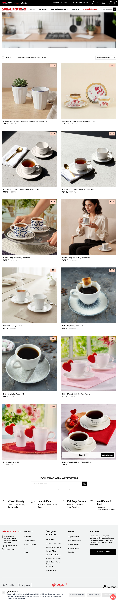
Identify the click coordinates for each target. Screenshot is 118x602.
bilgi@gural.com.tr (11, 546)
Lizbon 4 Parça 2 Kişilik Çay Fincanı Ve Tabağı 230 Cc (21, 189)
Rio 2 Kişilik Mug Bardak (11, 462)
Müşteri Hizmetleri (74, 537)
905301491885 (10, 549)
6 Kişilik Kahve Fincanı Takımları (53, 563)
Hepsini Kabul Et (109, 595)
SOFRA (23, 9)
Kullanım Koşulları (29, 540)
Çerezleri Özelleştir (77, 595)
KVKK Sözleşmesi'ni (53, 489)
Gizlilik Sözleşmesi (30, 544)
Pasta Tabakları (51, 571)
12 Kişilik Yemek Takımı (53, 543)
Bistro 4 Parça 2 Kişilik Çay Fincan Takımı (76, 394)
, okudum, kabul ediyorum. (59, 489)
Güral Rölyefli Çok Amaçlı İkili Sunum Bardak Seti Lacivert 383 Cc (25, 121)
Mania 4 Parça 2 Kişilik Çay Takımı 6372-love (77, 462)
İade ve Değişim (73, 548)
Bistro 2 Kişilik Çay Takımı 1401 (13, 394)
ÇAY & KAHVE (43, 9)
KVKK (25, 548)
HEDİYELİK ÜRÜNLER (90, 9)
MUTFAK (32, 9)
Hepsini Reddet (93, 595)
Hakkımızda (27, 537)
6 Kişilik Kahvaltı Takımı (53, 555)
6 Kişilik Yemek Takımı (53, 547)
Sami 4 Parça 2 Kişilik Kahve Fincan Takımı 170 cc (78, 121)
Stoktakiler (6, 57)
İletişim (26, 552)
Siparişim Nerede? (74, 544)
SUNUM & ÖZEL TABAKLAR (59, 9)
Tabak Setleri (50, 567)
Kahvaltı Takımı (51, 551)
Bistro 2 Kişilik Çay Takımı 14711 (72, 326)
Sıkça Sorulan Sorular (75, 540)
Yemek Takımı (50, 539)
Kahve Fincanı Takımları (53, 559)
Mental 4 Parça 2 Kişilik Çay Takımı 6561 (16, 257)
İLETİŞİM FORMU (103, 552)
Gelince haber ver (107, 455)
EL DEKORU (75, 9)
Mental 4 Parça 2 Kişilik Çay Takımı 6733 (76, 257)
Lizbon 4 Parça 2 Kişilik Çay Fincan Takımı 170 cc (78, 189)
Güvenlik (71, 552)
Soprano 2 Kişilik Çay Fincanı (12, 326)
